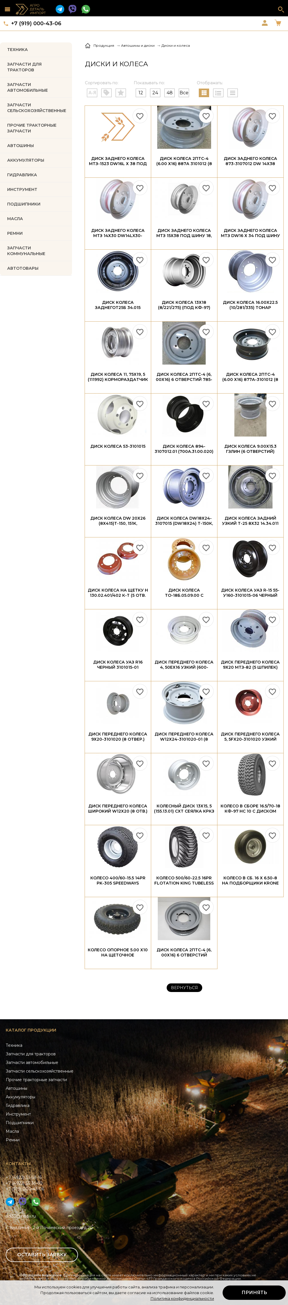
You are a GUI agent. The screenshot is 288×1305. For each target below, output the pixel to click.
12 (141, 92)
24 (155, 92)
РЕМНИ (15, 233)
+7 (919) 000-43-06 (36, 23)
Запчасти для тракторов (24, 67)
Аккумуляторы (20, 1096)
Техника (17, 49)
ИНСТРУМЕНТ (22, 189)
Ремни (13, 1139)
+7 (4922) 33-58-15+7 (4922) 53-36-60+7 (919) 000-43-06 (25, 1183)
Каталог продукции (31, 1030)
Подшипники (20, 1122)
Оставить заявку (42, 1254)
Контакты (18, 1163)
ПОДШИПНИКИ (23, 204)
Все (184, 92)
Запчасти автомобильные (27, 87)
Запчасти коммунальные (26, 250)
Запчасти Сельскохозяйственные (36, 107)
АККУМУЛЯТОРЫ (25, 160)
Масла (12, 1131)
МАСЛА (15, 218)
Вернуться (184, 987)
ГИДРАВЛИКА (22, 174)
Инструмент (18, 1114)
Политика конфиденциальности (182, 1298)
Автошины (20, 145)
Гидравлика (18, 1105)
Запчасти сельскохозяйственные (39, 1071)
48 (170, 92)
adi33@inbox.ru (21, 1216)
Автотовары (22, 268)
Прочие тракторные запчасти (32, 128)
